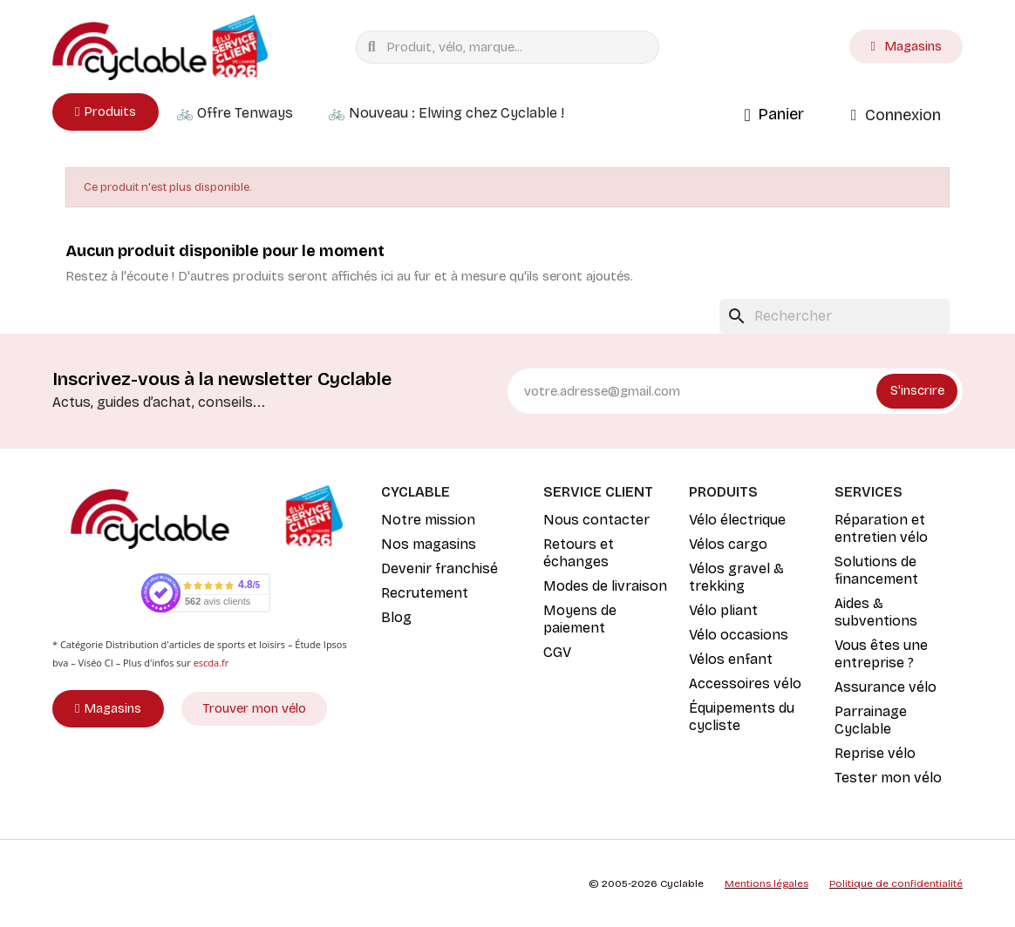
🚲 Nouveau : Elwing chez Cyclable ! (446, 113)
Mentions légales (766, 883)
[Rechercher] (834, 316)
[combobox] (512, 47)
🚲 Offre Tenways (234, 113)
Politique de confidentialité (896, 883)
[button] (105, 112)
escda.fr (211, 662)
